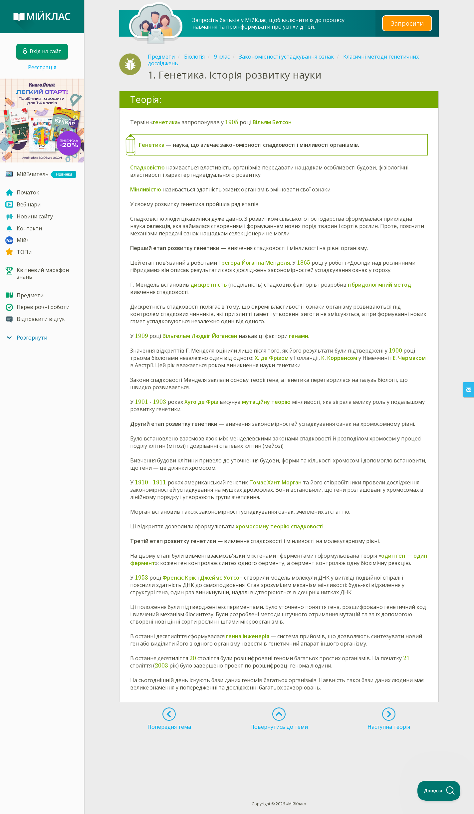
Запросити (407, 23)
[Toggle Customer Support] (439, 791)
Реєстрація (42, 67)
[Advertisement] (279, 753)
